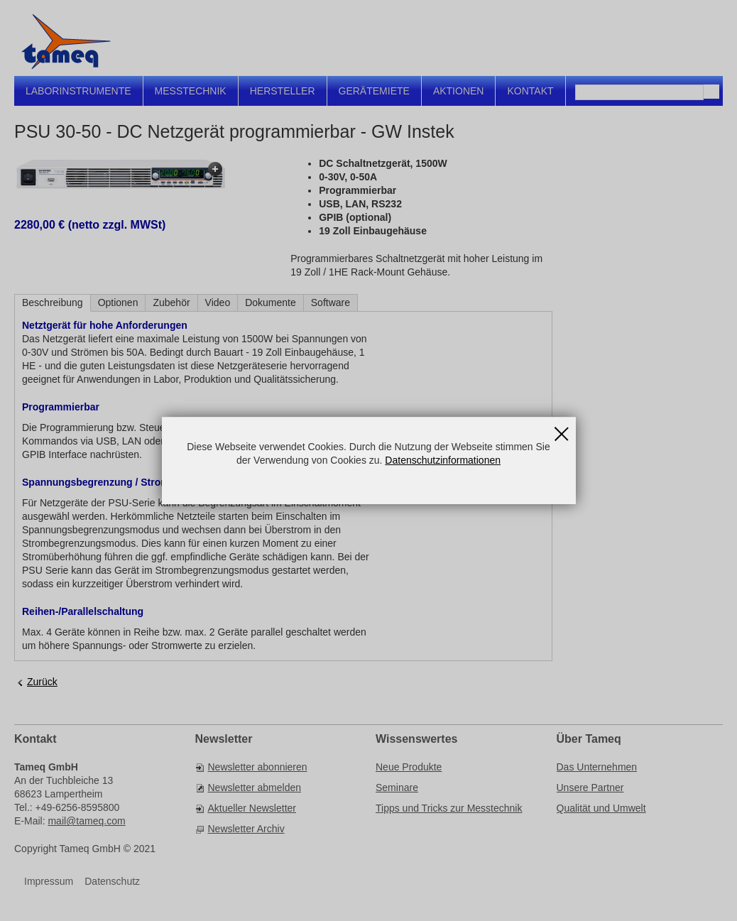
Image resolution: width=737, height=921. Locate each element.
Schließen (561, 429)
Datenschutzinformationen (443, 460)
